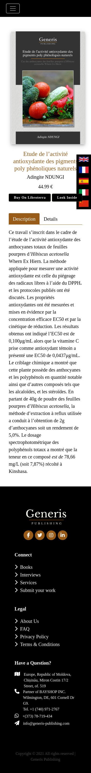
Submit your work (38, 590)
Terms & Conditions (40, 644)
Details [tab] (51, 219)
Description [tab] (24, 219)
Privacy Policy (34, 636)
